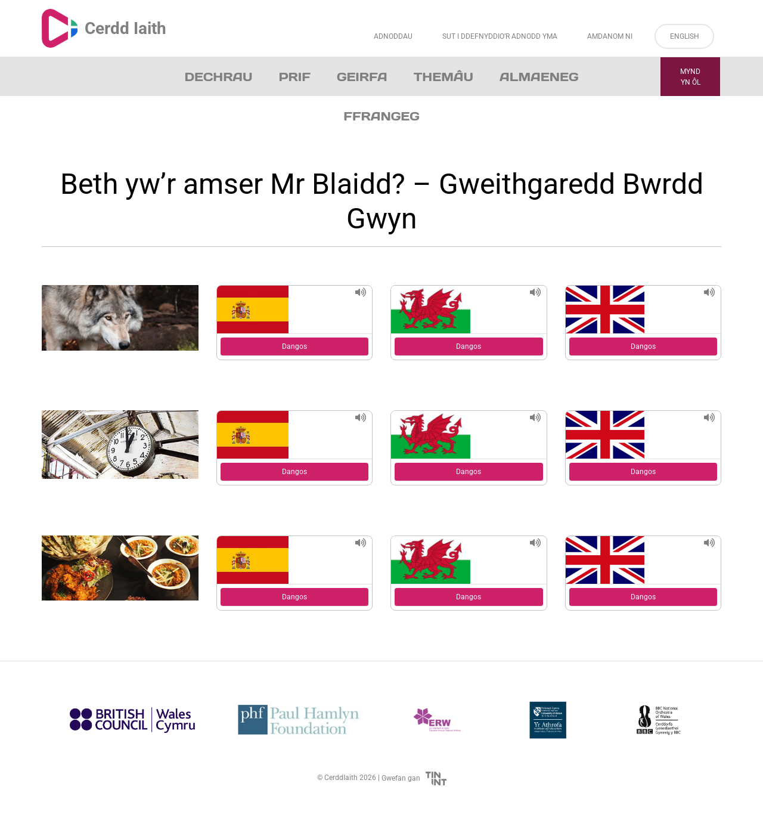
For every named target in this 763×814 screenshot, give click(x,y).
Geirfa (362, 77)
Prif (294, 77)
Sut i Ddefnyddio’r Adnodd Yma (499, 36)
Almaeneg (539, 77)
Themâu (443, 77)
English (684, 36)
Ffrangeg (381, 116)
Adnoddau (393, 36)
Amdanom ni (609, 36)
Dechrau (219, 77)
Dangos (294, 346)
